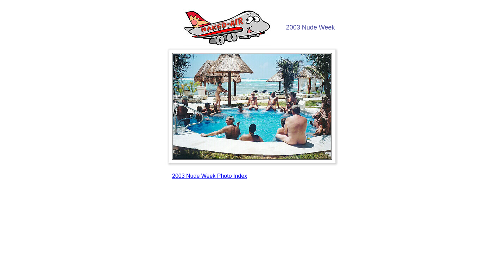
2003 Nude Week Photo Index (209, 176)
